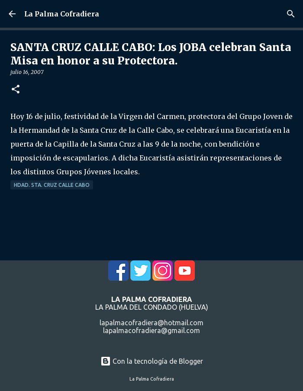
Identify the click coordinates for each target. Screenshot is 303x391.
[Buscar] (291, 13)
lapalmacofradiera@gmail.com (151, 330)
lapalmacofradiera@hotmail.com (151, 323)
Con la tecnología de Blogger (151, 361)
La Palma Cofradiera (61, 14)
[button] (15, 90)
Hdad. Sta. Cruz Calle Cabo (52, 185)
